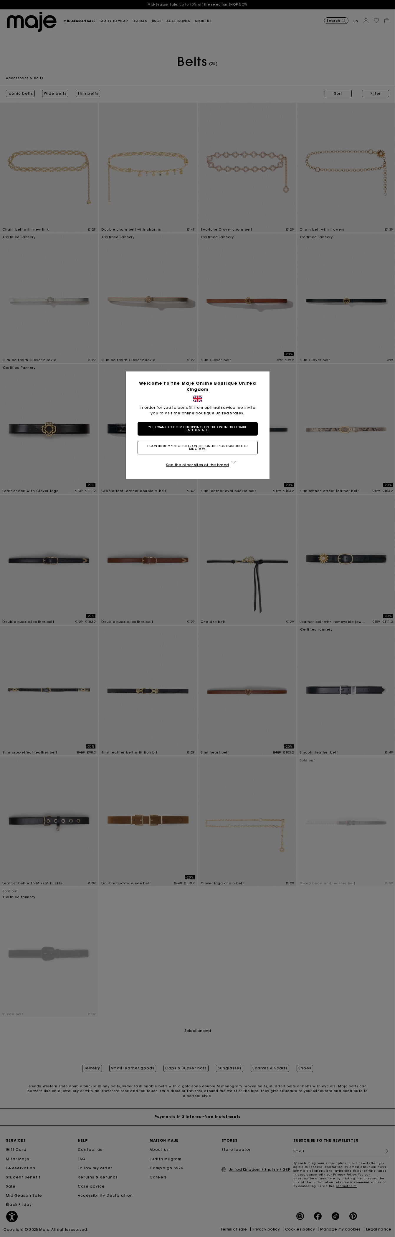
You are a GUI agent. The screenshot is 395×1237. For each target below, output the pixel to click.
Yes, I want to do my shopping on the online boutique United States (197, 428)
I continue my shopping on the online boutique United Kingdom (197, 447)
